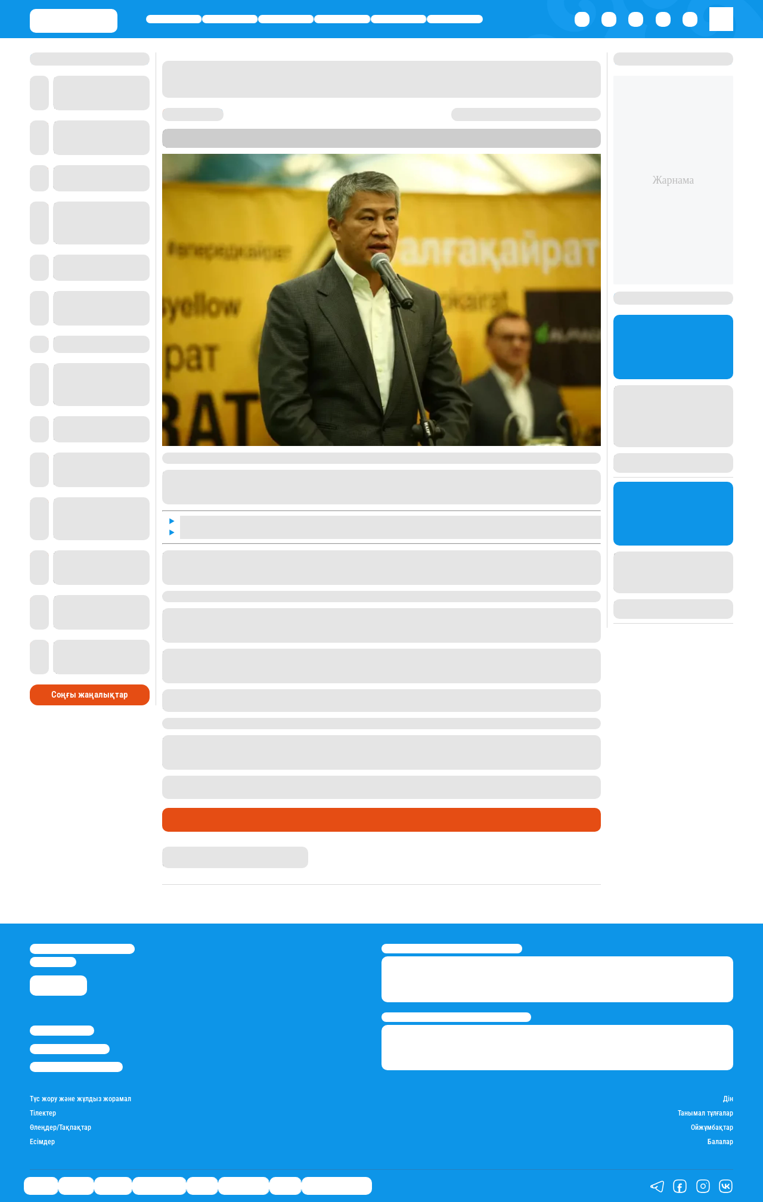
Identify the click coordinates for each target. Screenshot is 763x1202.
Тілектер (43, 1113)
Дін (728, 1099)
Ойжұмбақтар (712, 1128)
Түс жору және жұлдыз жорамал (80, 1099)
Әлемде (286, 19)
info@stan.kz (53, 962)
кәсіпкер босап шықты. (260, 723)
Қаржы (230, 19)
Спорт (398, 19)
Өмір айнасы (342, 19)
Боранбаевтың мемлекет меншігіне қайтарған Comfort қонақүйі (399, 781)
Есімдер (42, 1142)
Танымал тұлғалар (705, 1113)
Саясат (174, 19)
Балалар (720, 1142)
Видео (285, 1186)
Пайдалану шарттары (76, 1067)
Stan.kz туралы (62, 1031)
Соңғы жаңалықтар (89, 694)
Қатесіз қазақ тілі (337, 1186)
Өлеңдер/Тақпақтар (60, 1128)
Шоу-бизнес (455, 19)
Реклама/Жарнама (70, 1049)
